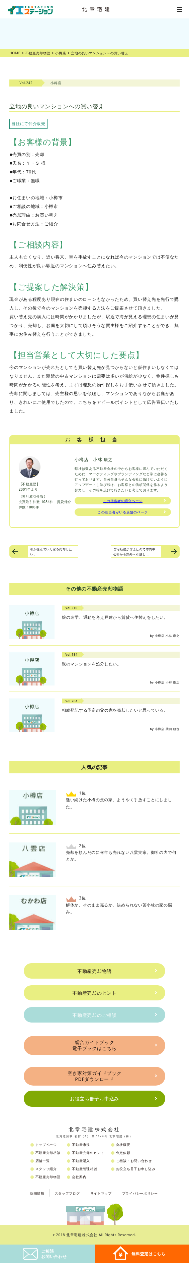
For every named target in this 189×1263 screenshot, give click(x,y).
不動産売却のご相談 (94, 1015)
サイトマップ (101, 1193)
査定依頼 (123, 1152)
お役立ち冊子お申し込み (136, 1168)
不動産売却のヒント (94, 993)
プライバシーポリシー (140, 1193)
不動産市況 (81, 1144)
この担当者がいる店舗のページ (123, 512)
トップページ (46, 1144)
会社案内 (79, 1176)
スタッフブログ (67, 1193)
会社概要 (123, 1144)
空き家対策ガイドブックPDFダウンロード (95, 1076)
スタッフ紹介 (46, 1168)
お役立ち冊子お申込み (94, 1098)
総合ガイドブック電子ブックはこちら (94, 1045)
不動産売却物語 (94, 971)
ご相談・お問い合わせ (134, 1160)
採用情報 (37, 1193)
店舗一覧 (42, 1160)
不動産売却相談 (48, 1152)
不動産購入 (81, 1160)
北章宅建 (97, 9)
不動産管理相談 (84, 1168)
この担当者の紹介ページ (123, 500)
